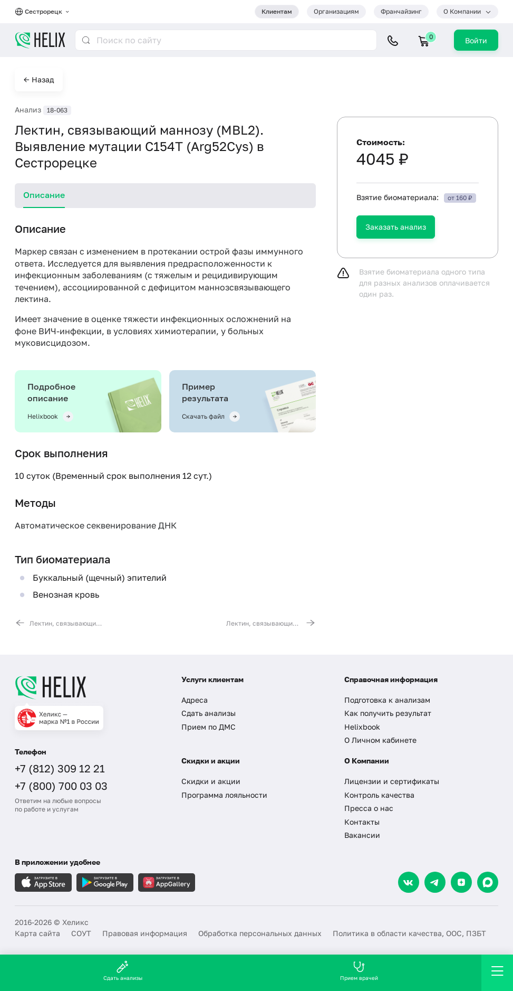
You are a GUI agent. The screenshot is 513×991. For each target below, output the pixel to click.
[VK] (408, 882)
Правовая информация (144, 933)
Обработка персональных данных (260, 933)
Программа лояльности (224, 794)
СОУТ (81, 933)
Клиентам (277, 11)
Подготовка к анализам (387, 699)
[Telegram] (435, 882)
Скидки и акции (210, 781)
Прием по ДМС (208, 726)
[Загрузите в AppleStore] (43, 882)
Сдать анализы (208, 713)
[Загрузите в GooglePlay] (104, 882)
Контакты (362, 821)
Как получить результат (387, 713)
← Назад (39, 79)
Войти (476, 40)
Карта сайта (37, 933)
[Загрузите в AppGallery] (166, 882)
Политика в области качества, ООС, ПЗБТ (409, 933)
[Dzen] (461, 882)
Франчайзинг (401, 11)
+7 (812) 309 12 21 (60, 768)
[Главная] (90, 687)
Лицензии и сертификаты (391, 781)
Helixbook (362, 726)
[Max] (487, 882)
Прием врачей (359, 970)
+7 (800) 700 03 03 (61, 785)
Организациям (336, 11)
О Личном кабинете (380, 739)
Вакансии (362, 834)
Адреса (194, 699)
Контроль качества (379, 794)
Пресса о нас (368, 808)
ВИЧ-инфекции (70, 331)
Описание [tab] (44, 195)
